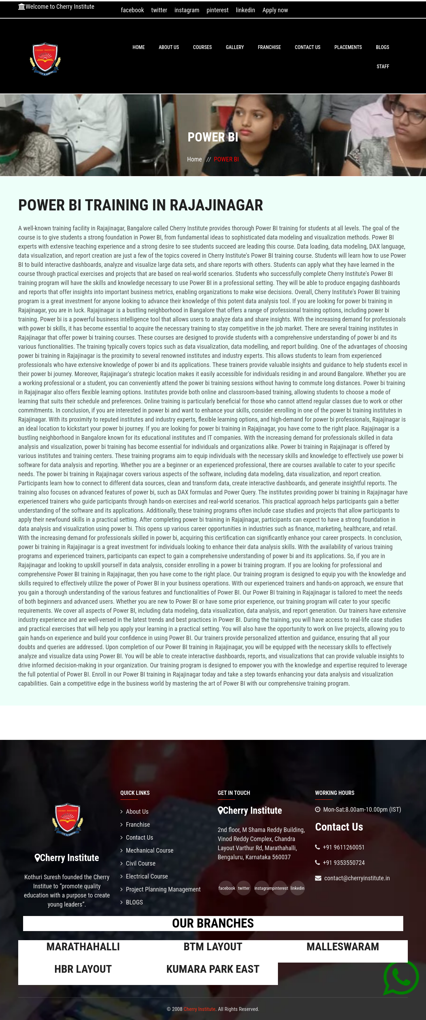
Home (139, 47)
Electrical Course (144, 876)
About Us (169, 47)
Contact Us (307, 47)
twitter (159, 10)
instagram (186, 10)
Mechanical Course (147, 850)
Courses (202, 47)
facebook (132, 10)
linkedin (245, 10)
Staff (383, 66)
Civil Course (138, 863)
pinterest (218, 10)
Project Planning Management (160, 889)
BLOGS (382, 47)
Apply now (275, 10)
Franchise (269, 47)
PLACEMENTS (348, 47)
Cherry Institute (200, 1009)
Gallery (235, 47)
